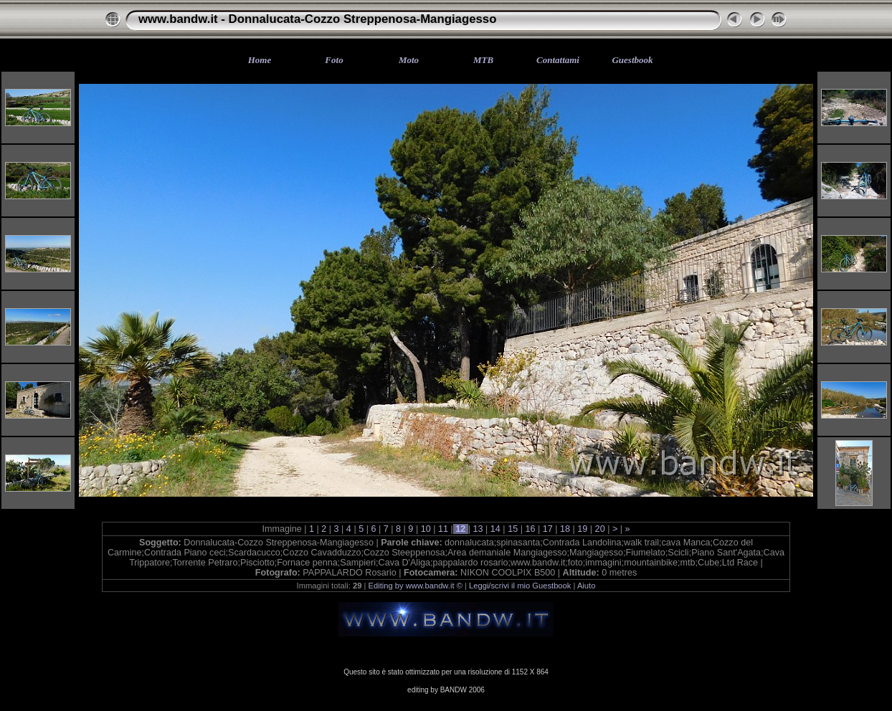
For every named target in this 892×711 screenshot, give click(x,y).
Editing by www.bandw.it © (415, 585)
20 (599, 529)
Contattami (557, 59)
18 (565, 529)
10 (425, 529)
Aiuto (586, 585)
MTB (483, 59)
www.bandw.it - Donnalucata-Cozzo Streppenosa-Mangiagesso (317, 19)
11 (442, 529)
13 (477, 529)
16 (530, 529)
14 (495, 529)
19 (582, 529)
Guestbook (632, 59)
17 (547, 529)
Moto (409, 59)
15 (513, 529)
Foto (334, 59)
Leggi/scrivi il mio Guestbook (520, 585)
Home (260, 59)
